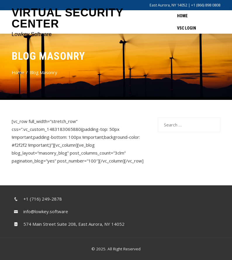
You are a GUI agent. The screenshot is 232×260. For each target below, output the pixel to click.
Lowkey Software (32, 34)
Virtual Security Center (67, 18)
